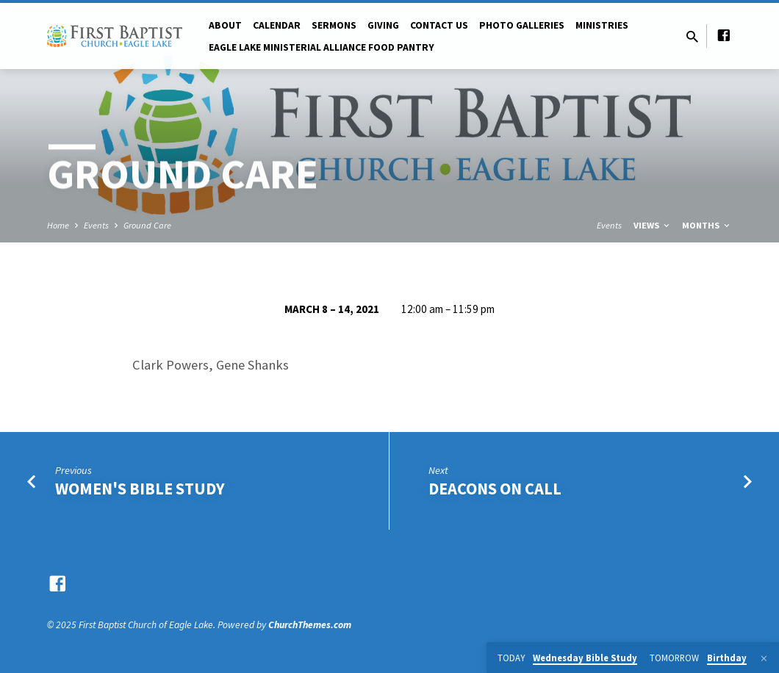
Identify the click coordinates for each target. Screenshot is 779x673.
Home (58, 225)
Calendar (277, 25)
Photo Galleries (521, 25)
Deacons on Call (494, 488)
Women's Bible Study (140, 488)
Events (96, 225)
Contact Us (439, 25)
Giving (383, 25)
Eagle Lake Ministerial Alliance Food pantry (321, 47)
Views (652, 225)
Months (707, 225)
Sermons (334, 25)
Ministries (601, 25)
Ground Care (147, 225)
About (225, 25)
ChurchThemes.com (309, 625)
